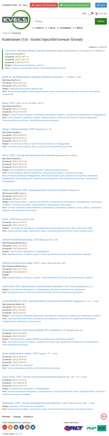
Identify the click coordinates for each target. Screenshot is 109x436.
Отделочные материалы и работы (28, 65)
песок (79, 207)
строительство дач (15, 342)
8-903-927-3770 (22, 62)
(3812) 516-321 (19, 313)
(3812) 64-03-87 (19, 135)
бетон (34, 146)
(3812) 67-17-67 (19, 199)
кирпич (36, 254)
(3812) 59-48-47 (19, 336)
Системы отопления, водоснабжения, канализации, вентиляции (41, 205)
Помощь (17, 416)
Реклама (6, 416)
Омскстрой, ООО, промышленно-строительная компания (32, 286)
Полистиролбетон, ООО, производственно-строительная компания (37, 301)
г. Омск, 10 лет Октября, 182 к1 (29, 103)
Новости (39, 28)
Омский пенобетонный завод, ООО (20, 239)
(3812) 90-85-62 (19, 359)
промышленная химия (17, 231)
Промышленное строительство (55, 117)
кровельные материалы (84, 318)
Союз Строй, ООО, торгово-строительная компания (29, 377)
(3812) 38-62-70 (19, 164)
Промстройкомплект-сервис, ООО (20, 353)
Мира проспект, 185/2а (66, 155)
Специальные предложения (74, 5)
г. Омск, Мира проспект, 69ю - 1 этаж (77, 403)
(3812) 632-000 (19, 307)
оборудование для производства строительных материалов (29, 178)
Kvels (16, 434)
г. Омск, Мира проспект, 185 (52, 263)
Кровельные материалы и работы (85, 316)
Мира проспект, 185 (49, 240)
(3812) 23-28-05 (19, 380)
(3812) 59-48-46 (19, 333)
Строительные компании (21, 115)
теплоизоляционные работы (20, 368)
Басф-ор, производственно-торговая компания (26, 77)
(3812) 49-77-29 (19, 386)
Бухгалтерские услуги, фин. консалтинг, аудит (72, 228)
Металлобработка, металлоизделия (26, 170)
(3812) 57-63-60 (19, 109)
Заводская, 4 (74, 190)
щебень (86, 207)
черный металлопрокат (53, 173)
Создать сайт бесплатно (44, 5)
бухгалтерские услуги (83, 231)
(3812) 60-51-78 (19, 196)
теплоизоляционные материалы (22, 391)
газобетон (27, 254)
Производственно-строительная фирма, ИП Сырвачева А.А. (34, 330)
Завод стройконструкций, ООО (18, 129)
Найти (100, 21)
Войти (101, 5)
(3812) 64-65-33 (19, 222)
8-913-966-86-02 (19, 383)
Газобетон (28, 277)
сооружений (7, 94)
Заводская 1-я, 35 (43, 129)
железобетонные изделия (19, 146)
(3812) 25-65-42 (19, 357)
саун (58, 342)
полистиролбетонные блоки (41, 91)
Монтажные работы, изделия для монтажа (29, 202)
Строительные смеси (19, 144)
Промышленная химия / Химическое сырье (27, 409)
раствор (42, 146)
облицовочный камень (17, 91)
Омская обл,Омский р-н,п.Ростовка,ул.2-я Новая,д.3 (80, 51)
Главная (6, 33)
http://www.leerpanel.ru (15, 54)
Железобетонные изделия (81, 277)
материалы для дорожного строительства (53, 318)
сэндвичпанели (9, 321)
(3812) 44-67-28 (19, 161)
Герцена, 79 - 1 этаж (48, 353)
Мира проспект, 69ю (25, 219)
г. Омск (23, 5)
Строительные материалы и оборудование (86, 115)
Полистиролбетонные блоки (53, 68)
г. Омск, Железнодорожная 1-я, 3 (78, 286)
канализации (48, 207)
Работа (79, 28)
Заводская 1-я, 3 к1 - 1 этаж (86, 301)
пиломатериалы (91, 342)
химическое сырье (37, 231)
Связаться (28, 416)
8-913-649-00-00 (19, 248)
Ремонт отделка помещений (84, 117)
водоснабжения (34, 207)
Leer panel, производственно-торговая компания (30, 50)
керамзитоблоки (14, 254)
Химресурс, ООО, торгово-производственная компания (31, 403)
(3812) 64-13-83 (19, 141)
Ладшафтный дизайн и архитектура (26, 88)
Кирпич (37, 277)
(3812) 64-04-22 (19, 138)
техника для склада (74, 173)
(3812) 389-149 (19, 83)
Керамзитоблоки (14, 277)
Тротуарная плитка (16, 292)
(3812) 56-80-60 (19, 86)
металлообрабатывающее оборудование (21, 175)
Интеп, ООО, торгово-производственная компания (28, 155)
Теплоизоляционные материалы (44, 120)
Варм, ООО (8, 103)
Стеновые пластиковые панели (24, 68)
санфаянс (71, 207)
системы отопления (16, 207)
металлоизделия (15, 173)
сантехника (60, 207)
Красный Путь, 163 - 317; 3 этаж (72, 377)
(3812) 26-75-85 (19, 246)
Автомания (65, 28)
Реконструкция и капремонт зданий (23, 117)
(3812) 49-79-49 (19, 112)
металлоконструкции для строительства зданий (77, 91)
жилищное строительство (29, 321)
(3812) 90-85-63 (19, 362)
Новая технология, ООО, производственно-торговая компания (35, 190)
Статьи (51, 28)
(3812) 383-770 (22, 57)
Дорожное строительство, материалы (68, 289)
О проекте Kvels (9, 5)
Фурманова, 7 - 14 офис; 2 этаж (66, 77)
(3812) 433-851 (19, 310)
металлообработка (32, 173)
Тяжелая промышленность (56, 170)
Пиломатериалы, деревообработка (26, 339)
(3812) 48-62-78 (19, 225)
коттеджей (30, 342)
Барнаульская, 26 (74, 330)
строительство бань (45, 342)
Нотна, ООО (8, 219)
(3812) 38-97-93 (19, 167)
